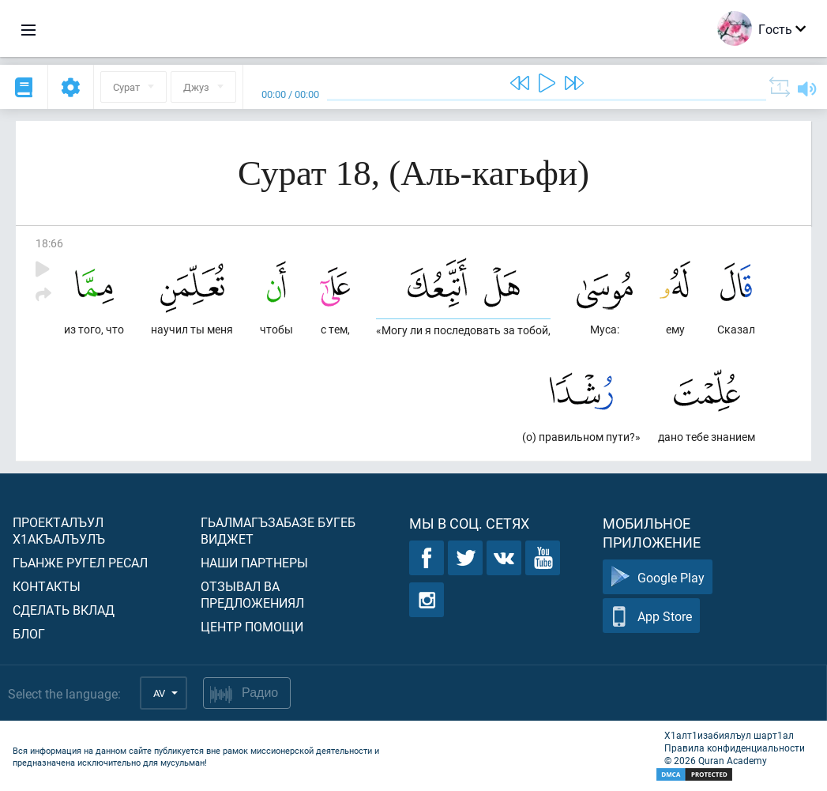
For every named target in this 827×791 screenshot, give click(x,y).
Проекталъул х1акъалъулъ (59, 530)
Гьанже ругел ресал (80, 562)
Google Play (658, 577)
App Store (651, 616)
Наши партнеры (254, 562)
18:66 (49, 242)
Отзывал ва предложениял (252, 594)
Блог (29, 633)
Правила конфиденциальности (734, 747)
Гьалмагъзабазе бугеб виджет (278, 530)
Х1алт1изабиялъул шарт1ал (729, 735)
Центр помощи (252, 626)
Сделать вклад (64, 609)
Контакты (47, 586)
